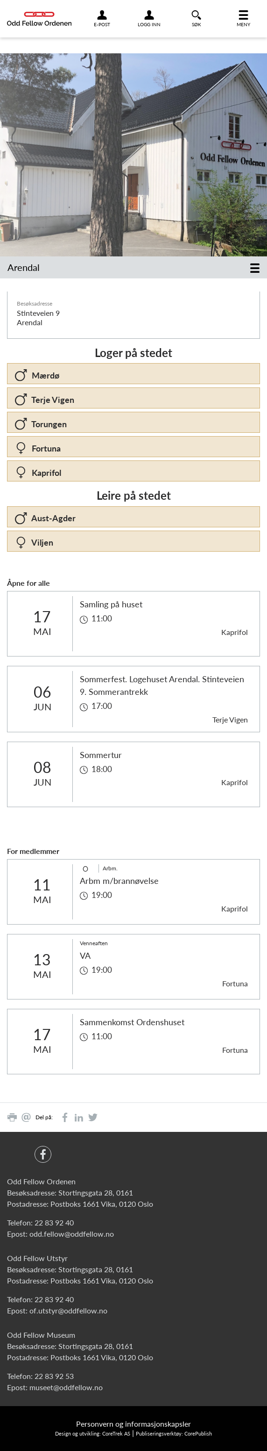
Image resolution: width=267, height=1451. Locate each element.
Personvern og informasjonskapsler (133, 1423)
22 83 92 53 (54, 1375)
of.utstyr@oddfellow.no (68, 1310)
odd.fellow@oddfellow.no (71, 1233)
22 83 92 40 (54, 1222)
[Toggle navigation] (255, 267)
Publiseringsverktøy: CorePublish (174, 1433)
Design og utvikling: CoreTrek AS (92, 1433)
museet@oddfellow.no (66, 1387)
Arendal (23, 267)
